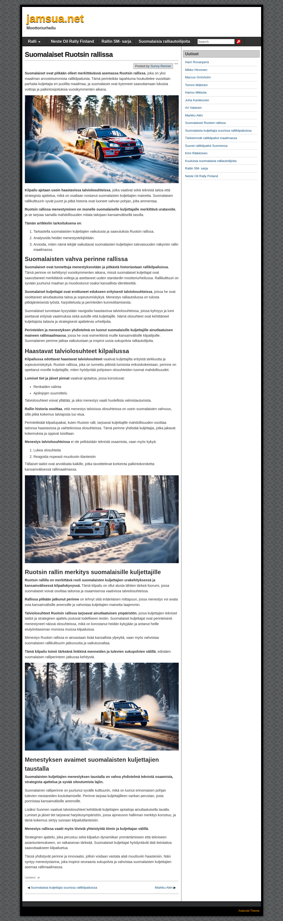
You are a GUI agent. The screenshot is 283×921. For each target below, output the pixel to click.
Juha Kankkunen (197, 100)
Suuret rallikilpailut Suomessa (206, 146)
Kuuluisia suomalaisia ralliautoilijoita (211, 161)
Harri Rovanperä (197, 62)
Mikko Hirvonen (196, 70)
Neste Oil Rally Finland (72, 41)
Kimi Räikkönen (196, 153)
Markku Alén (164, 887)
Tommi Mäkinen (196, 85)
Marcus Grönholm (198, 77)
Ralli (32, 41)
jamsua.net (55, 18)
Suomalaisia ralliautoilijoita (164, 41)
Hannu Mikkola (196, 92)
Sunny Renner (160, 66)
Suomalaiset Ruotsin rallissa (69, 54)
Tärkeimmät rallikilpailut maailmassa (211, 138)
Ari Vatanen (193, 107)
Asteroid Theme (249, 911)
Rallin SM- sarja (116, 41)
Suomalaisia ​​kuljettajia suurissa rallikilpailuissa (64, 887)
